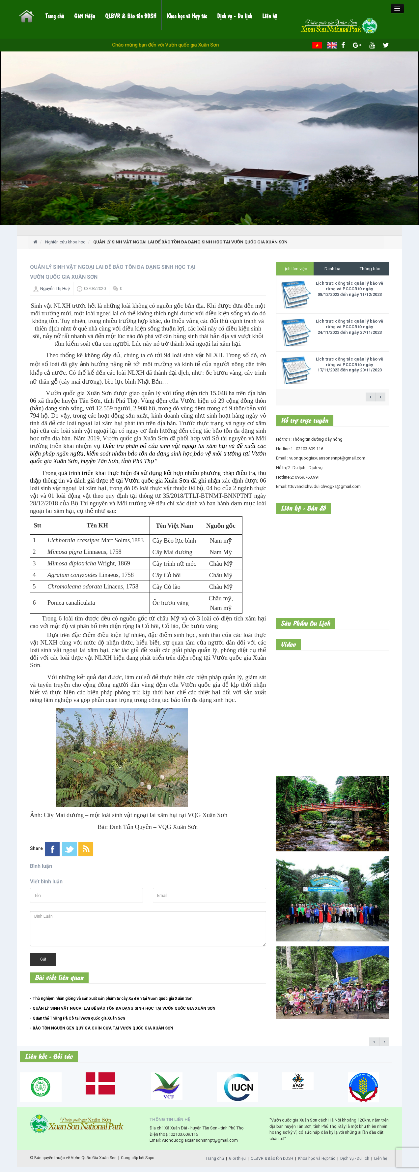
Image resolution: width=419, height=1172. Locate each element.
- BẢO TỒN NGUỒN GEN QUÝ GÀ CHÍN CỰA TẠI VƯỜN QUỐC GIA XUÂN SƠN (101, 1028)
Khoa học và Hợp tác (187, 15)
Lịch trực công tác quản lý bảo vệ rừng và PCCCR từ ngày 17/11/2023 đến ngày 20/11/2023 (349, 365)
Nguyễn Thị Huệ (55, 288)
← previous (371, 397)
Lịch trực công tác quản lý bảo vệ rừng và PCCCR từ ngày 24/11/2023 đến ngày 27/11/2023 (349, 327)
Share (36, 848)
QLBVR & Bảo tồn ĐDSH (130, 15)
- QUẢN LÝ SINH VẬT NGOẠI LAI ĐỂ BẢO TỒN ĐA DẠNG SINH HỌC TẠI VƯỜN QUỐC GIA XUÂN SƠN (122, 1008)
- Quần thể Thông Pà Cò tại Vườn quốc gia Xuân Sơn (77, 1018)
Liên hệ (269, 15)
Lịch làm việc (295, 268)
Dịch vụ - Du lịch (234, 15)
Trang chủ (54, 15)
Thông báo (370, 268)
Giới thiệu (84, 15)
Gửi (43, 959)
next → (380, 397)
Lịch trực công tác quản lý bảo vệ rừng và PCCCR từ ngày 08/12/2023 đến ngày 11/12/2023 (349, 289)
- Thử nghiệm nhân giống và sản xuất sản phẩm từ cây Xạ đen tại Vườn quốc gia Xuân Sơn (111, 998)
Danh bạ (332, 268)
